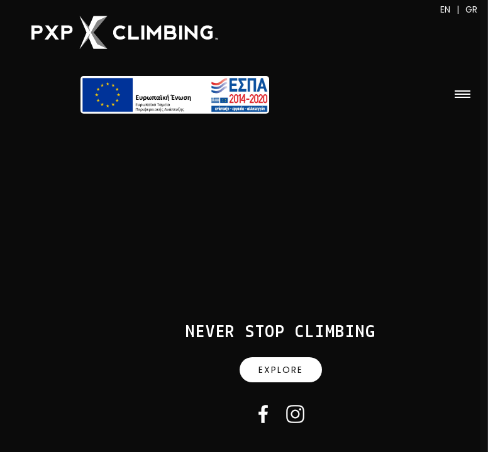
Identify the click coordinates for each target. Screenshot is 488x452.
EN (445, 9)
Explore (280, 369)
